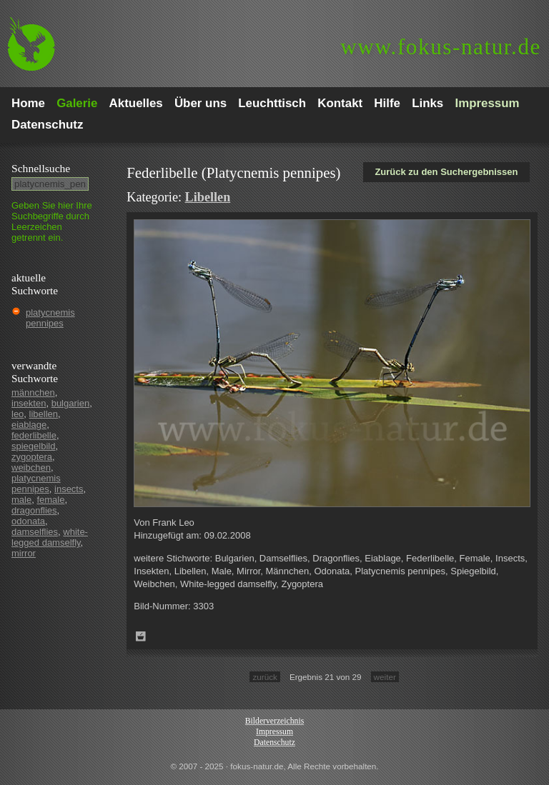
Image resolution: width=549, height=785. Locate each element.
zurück (264, 676)
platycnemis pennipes (50, 318)
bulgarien (70, 403)
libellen (43, 414)
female (50, 499)
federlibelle (33, 435)
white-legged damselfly (49, 537)
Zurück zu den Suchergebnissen (446, 171)
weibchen (31, 467)
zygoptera (31, 456)
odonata (28, 521)
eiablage (28, 424)
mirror (23, 553)
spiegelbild (33, 446)
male (21, 499)
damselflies (34, 531)
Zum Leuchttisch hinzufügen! (141, 636)
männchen (33, 392)
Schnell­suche (40, 168)
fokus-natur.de (440, 46)
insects (68, 489)
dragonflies (34, 510)
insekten (28, 403)
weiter (385, 676)
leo (17, 414)
